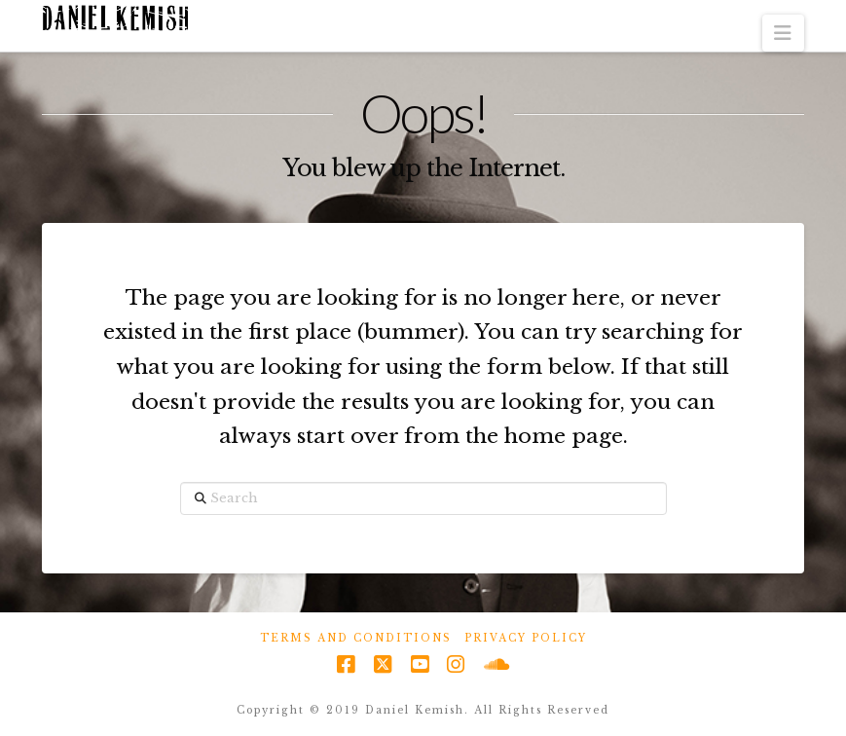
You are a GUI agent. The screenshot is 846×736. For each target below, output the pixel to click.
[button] (783, 33)
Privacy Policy (525, 638)
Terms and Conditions (356, 638)
